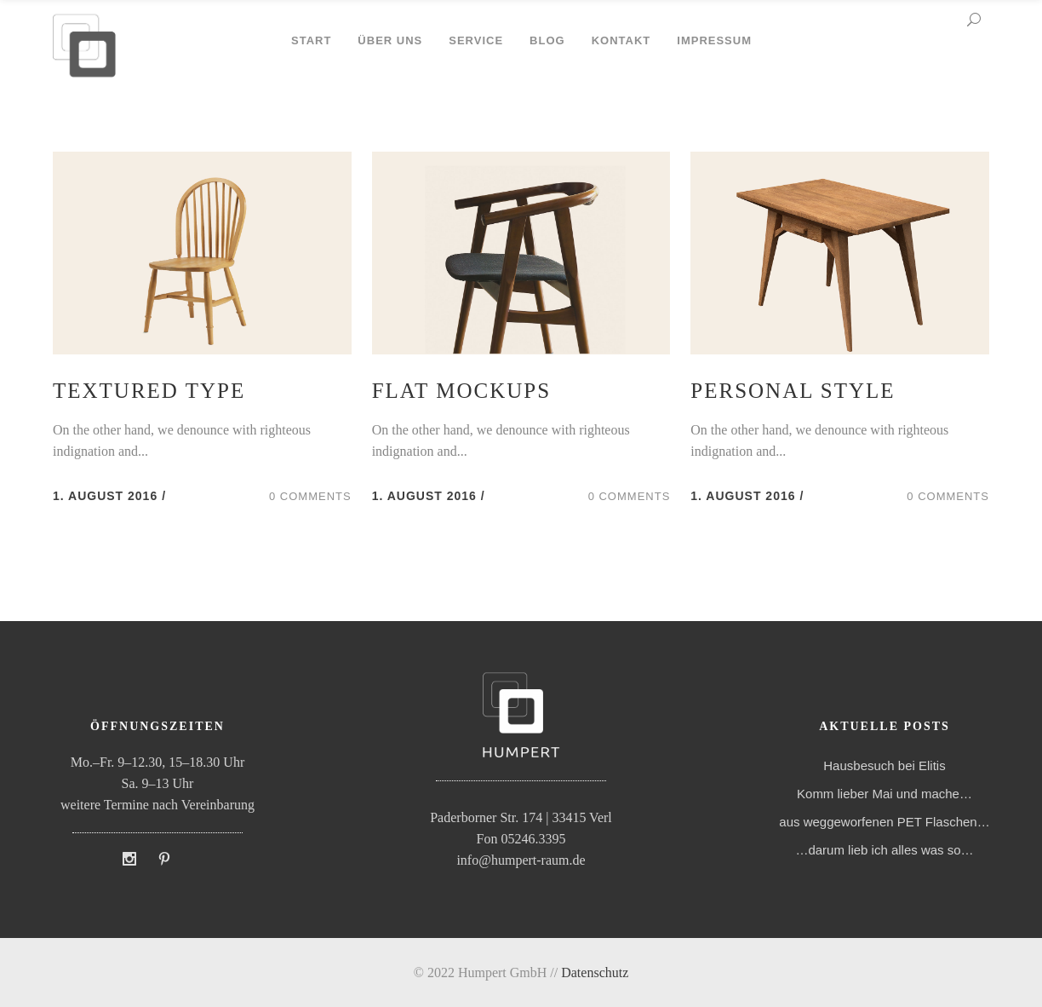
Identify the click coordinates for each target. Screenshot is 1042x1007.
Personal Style (792, 390)
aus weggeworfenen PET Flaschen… (884, 821)
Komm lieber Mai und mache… (884, 793)
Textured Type (149, 390)
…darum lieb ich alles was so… (884, 850)
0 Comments (310, 496)
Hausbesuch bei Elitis (884, 765)
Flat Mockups (461, 390)
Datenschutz (594, 972)
